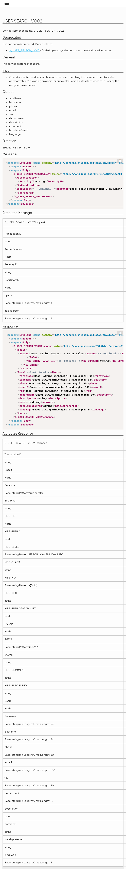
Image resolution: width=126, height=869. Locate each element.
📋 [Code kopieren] (119, 160)
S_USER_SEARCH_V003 (24, 50)
